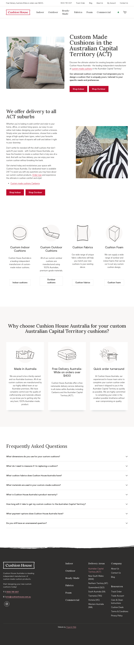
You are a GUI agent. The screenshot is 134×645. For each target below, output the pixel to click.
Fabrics (69, 585)
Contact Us (124, 3)
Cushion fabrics (82, 283)
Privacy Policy (116, 615)
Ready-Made (72, 578)
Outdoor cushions (51, 281)
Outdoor (70, 570)
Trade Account (117, 596)
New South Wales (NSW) (96, 577)
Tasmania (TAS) (95, 596)
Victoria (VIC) (94, 600)
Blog (90, 3)
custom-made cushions (82, 68)
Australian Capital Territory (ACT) (96, 570)
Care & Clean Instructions (117, 601)
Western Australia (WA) (96, 605)
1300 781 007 (65, 3)
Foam (68, 592)
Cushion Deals (117, 607)
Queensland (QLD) (96, 587)
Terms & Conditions (119, 611)
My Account (111, 3)
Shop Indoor (79, 89)
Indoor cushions (20, 283)
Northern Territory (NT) (98, 583)
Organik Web (71, 627)
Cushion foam (114, 283)
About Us (99, 3)
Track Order (80, 3)
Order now (37, 175)
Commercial (72, 599)
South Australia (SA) (96, 591)
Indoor (69, 563)
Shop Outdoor (99, 89)
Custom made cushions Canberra (25, 183)
